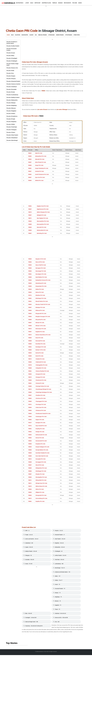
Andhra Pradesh (60, 34)
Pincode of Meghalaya (12, 105)
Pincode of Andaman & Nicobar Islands (12, 42)
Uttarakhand (51, 34)
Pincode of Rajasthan (11, 121)
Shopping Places (46, 2)
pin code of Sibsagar (26, 123)
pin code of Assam (47, 121)
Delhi (31, 2)
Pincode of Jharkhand (12, 86)
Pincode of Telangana (11, 129)
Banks (80, 2)
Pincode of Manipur (11, 102)
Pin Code (74, 2)
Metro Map (37, 2)
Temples (54, 2)
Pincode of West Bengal (12, 140)
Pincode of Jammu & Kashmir (13, 84)
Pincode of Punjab (11, 119)
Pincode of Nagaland (11, 110)
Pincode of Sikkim (11, 124)
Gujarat (31, 34)
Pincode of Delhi (10, 70)
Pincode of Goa (10, 73)
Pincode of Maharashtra (12, 100)
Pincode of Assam (11, 52)
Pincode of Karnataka (11, 89)
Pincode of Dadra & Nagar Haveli (12, 64)
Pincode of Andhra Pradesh (13, 46)
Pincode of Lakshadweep (12, 94)
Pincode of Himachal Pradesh (13, 81)
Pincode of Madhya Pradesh (13, 97)
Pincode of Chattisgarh (12, 61)
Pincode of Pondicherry (12, 116)
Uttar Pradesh (68, 34)
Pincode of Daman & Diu (12, 67)
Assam (8, 34)
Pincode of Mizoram (11, 108)
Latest (27, 2)
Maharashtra (25, 34)
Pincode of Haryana (11, 78)
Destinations (19, 2)
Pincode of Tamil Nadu (12, 127)
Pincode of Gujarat (11, 76)
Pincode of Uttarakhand (12, 137)
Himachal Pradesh (42, 34)
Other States (77, 34)
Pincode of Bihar (10, 55)
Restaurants (67, 2)
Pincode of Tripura (11, 132)
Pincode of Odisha (11, 113)
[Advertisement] (46, 17)
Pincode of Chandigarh (12, 58)
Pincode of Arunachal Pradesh (11, 49)
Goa (36, 34)
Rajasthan (17, 34)
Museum (60, 2)
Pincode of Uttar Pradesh (12, 135)
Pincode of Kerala (11, 92)
